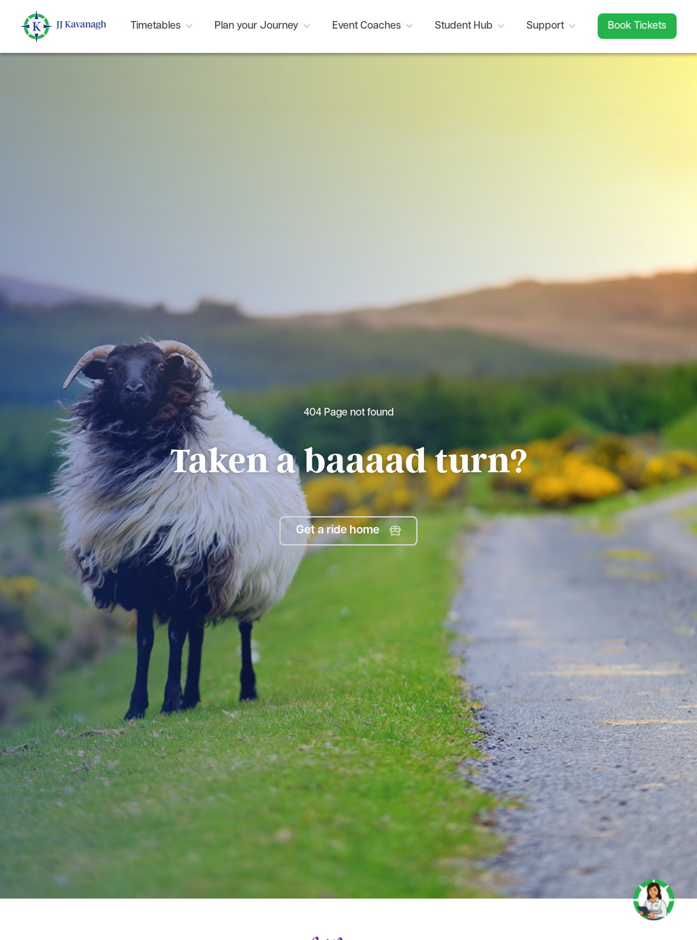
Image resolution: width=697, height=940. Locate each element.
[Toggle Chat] (653, 894)
